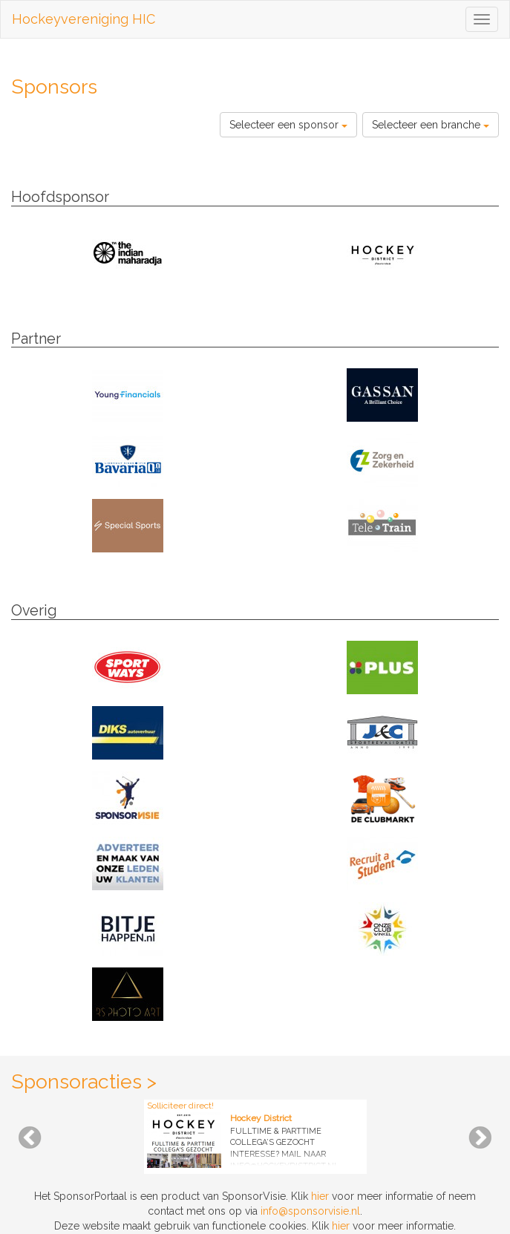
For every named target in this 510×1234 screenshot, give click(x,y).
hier (320, 1196)
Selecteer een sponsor (288, 125)
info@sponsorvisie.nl (310, 1211)
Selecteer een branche (430, 125)
